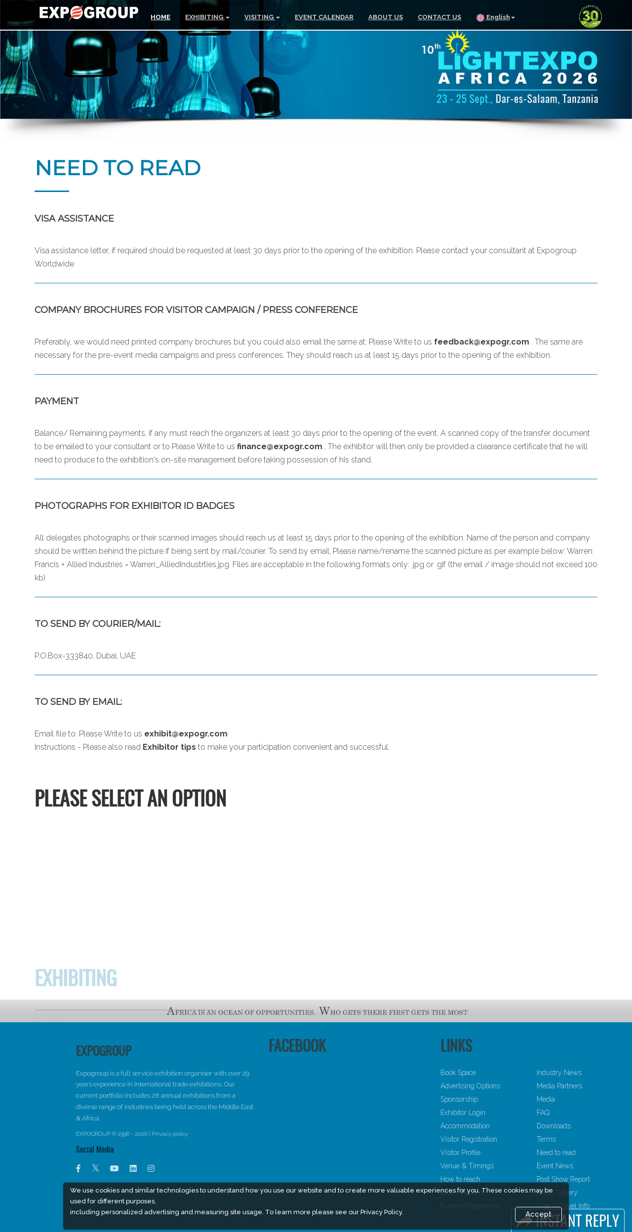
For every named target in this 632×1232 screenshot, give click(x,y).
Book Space (491, 1073)
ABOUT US (385, 17)
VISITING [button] (262, 17)
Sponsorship (492, 1099)
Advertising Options (503, 1086)
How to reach (493, 1179)
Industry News (591, 1073)
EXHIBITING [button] (207, 17)
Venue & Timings (499, 1166)
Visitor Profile (493, 1152)
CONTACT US (439, 17)
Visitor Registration (501, 1139)
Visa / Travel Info (595, 1206)
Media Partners (592, 1086)
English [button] (495, 17)
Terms (579, 1139)
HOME (160, 17)
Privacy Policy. (381, 1212)
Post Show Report (596, 1179)
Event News (587, 1166)
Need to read (588, 1152)
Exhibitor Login (495, 1112)
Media (578, 1099)
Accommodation (497, 1126)
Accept (538, 1214)
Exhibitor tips (169, 747)
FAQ (575, 1112)
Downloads (586, 1126)
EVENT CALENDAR (324, 17)
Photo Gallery (589, 1192)
